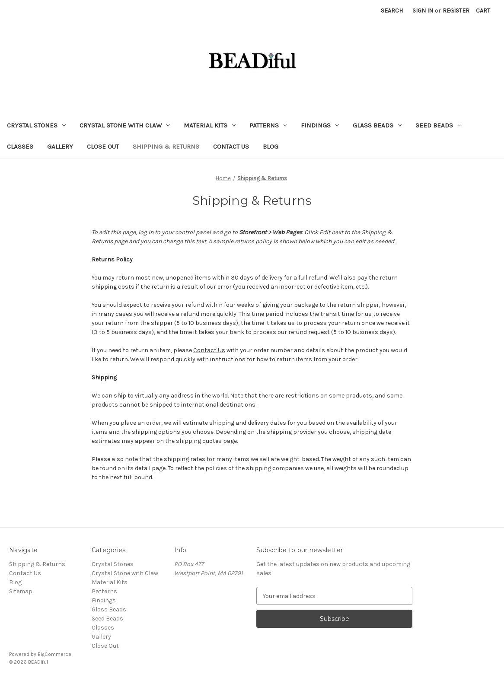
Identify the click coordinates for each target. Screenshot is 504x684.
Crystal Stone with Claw (125, 125)
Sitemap (20, 591)
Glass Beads (377, 125)
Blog (270, 146)
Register (456, 10)
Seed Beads (438, 125)
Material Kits (210, 125)
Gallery (60, 146)
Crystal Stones (36, 125)
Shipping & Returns (166, 146)
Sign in (422, 10)
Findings (320, 125)
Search (392, 10)
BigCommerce (54, 654)
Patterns (268, 125)
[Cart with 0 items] (483, 10)
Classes (20, 146)
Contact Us (231, 146)
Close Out (103, 146)
